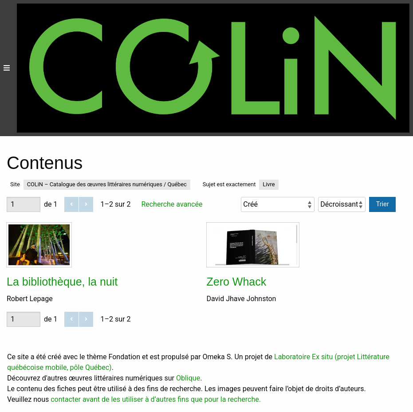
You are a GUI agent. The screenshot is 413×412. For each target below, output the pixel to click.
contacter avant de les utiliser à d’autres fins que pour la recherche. (156, 399)
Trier (382, 204)
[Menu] (7, 68)
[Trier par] (278, 204)
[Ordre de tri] (342, 204)
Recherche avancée (171, 204)
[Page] (23, 204)
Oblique (188, 378)
